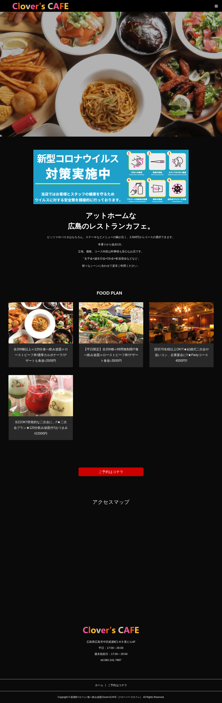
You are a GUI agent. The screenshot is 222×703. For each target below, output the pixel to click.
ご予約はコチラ (111, 472)
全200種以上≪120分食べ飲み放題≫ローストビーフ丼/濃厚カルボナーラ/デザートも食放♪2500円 (41, 355)
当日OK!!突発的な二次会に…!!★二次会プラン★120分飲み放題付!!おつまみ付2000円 (41, 427)
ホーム (99, 685)
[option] (111, 74)
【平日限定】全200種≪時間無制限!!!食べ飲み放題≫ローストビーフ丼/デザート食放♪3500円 (111, 355)
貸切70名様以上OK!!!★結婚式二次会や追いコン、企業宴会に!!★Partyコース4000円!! (181, 355)
